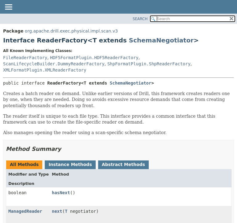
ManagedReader (25, 211)
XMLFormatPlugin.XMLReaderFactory (44, 70)
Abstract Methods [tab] (123, 164)
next (57, 211)
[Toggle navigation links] (8, 7)
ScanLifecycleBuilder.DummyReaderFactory (54, 63)
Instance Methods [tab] (70, 164)
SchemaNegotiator (161, 40)
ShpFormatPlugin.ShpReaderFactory (149, 63)
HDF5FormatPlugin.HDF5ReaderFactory (94, 57)
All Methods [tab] (24, 164)
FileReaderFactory (25, 57)
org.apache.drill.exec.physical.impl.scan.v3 (71, 30)
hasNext (61, 192)
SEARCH (140, 19)
